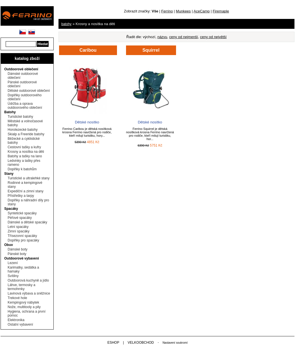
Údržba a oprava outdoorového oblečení (25, 106)
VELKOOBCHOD (141, 343)
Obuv (8, 245)
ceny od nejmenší (183, 37)
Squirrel (150, 50)
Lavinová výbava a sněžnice (29, 293)
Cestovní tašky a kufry (24, 147)
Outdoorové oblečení (21, 69)
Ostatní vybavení (20, 324)
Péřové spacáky (20, 218)
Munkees (183, 11)
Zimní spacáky (18, 231)
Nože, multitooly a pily (24, 307)
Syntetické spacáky (22, 213)
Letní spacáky (18, 227)
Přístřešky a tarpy (21, 196)
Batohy (10, 112)
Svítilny (13, 276)
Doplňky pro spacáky (23, 240)
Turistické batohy (20, 117)
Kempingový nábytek (23, 302)
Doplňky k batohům (22, 169)
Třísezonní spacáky (22, 236)
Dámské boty (17, 249)
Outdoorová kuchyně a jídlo (28, 280)
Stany (9, 174)
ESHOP (113, 343)
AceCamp (202, 11)
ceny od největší (213, 37)
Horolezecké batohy (23, 130)
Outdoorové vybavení (21, 258)
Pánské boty (17, 254)
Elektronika (16, 320)
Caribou (87, 50)
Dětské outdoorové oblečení (29, 91)
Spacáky (11, 209)
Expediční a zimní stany (26, 191)
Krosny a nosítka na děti (26, 152)
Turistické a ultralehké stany (28, 178)
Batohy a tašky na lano (25, 156)
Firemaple (221, 11)
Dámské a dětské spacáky (27, 222)
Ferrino (167, 11)
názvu (162, 37)
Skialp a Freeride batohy (26, 134)
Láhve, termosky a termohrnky (21, 287)
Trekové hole (17, 298)
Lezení (13, 263)
